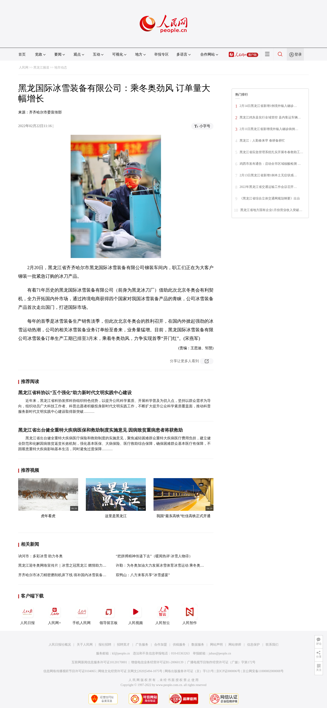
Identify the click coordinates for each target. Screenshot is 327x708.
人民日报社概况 (60, 644)
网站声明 (216, 644)
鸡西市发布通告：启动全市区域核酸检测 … (270, 163)
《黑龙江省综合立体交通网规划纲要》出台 (270, 198)
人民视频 (136, 614)
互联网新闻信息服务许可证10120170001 (99, 662)
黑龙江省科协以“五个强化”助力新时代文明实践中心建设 (75, 392)
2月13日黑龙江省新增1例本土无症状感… (268, 175)
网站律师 (234, 644)
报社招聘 (105, 644)
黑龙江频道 (41, 67)
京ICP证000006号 (228, 671)
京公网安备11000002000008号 (263, 671)
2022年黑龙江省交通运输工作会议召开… (268, 187)
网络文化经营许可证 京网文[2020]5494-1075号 (130, 671)
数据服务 (197, 644)
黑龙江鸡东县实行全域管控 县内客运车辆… (270, 117)
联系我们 (272, 644)
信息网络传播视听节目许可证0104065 (69, 671)
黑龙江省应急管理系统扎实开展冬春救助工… (271, 152)
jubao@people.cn (220, 653)
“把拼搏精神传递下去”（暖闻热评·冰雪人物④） (154, 556)
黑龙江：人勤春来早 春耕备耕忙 (262, 140)
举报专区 (161, 54)
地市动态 (60, 67)
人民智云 (163, 614)
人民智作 (190, 614)
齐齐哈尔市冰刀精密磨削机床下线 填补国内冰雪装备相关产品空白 (71, 575)
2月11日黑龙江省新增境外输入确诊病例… (269, 129)
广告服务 (142, 644)
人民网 (23, 67)
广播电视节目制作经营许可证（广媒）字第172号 (221, 662)
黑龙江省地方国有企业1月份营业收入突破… (271, 210)
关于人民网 (85, 644)
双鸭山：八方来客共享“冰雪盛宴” (143, 575)
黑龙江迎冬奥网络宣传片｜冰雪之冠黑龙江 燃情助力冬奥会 (66, 565)
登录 (298, 54)
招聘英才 (123, 644)
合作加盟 (160, 644)
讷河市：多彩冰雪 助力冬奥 (40, 556)
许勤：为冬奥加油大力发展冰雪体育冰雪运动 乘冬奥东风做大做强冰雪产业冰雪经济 (183, 565)
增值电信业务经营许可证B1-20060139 (157, 662)
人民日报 (27, 614)
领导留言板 (108, 614)
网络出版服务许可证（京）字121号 (189, 671)
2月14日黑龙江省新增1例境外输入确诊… (268, 106)
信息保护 (253, 644)
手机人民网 (81, 614)
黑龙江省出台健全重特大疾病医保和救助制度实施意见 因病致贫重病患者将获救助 (100, 430)
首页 (22, 54)
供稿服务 (179, 644)
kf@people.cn (121, 653)
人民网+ (54, 614)
